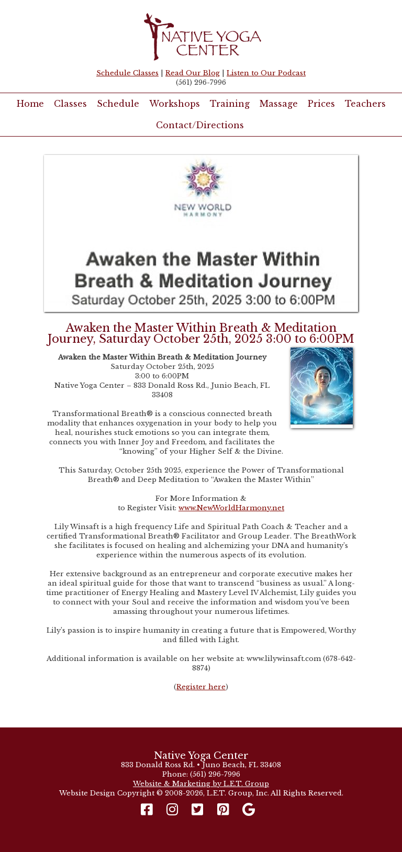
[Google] (249, 810)
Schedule (118, 103)
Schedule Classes (127, 73)
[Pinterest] (223, 810)
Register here (201, 686)
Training (230, 103)
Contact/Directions (200, 125)
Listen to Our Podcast (266, 73)
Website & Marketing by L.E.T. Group (201, 783)
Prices (321, 103)
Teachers (365, 103)
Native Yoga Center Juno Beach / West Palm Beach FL (201, 37)
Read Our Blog (192, 73)
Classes (70, 103)
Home (30, 103)
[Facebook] (149, 810)
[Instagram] (172, 810)
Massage (279, 103)
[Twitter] (197, 810)
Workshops (174, 103)
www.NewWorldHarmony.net (231, 507)
